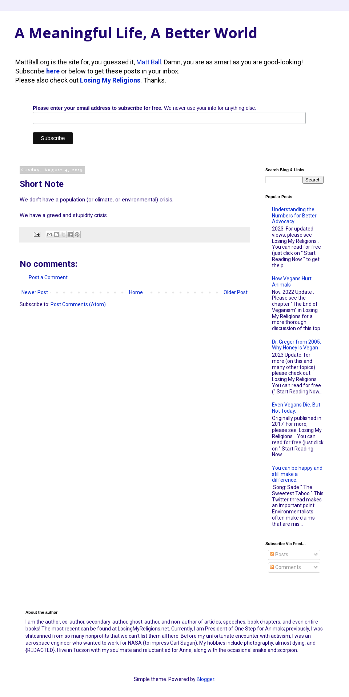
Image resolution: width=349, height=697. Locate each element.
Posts (279, 554)
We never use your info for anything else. (144, 108)
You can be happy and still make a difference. (297, 474)
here (53, 71)
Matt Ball (148, 62)
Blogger (205, 679)
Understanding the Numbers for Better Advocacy (294, 216)
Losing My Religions (110, 80)
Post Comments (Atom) (78, 304)
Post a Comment (48, 277)
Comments (285, 567)
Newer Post (34, 292)
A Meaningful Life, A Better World (136, 33)
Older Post (236, 292)
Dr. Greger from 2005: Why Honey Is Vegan (296, 345)
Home (136, 292)
